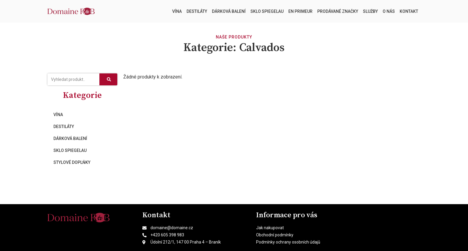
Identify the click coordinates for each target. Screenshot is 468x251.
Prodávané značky (337, 11)
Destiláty (197, 11)
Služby (370, 11)
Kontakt (409, 11)
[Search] (108, 79)
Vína (177, 11)
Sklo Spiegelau (267, 11)
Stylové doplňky (71, 162)
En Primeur (300, 11)
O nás (389, 11)
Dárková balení (229, 11)
